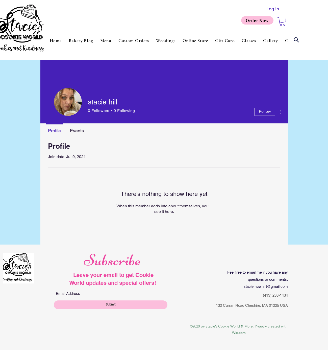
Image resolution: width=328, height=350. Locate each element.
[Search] (296, 40)
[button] (282, 21)
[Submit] (110, 304)
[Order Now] (257, 20)
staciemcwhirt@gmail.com (266, 286)
